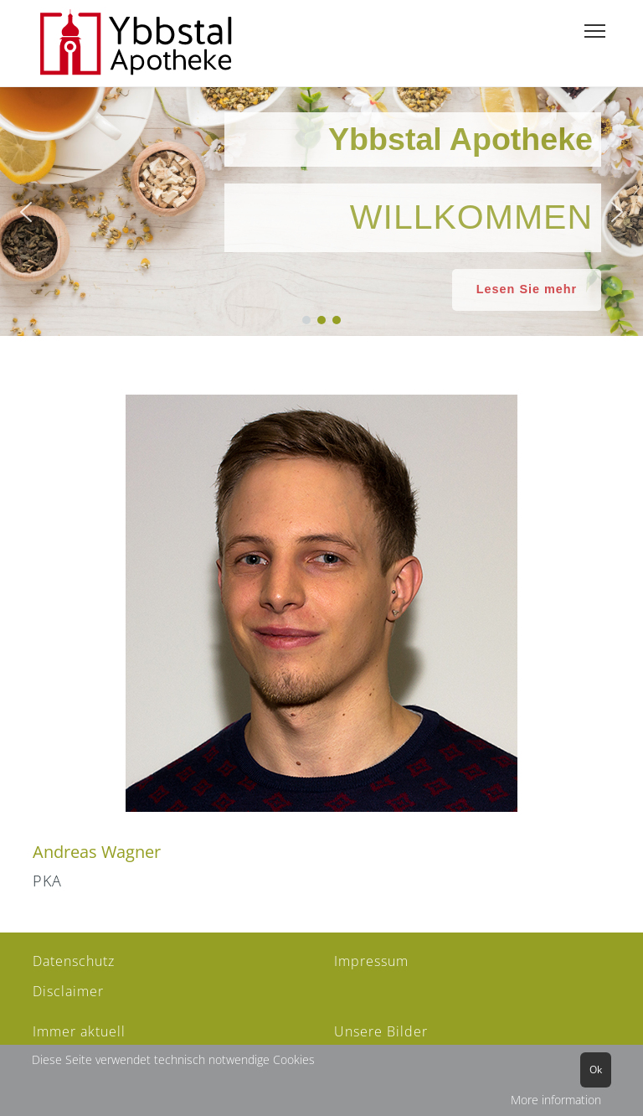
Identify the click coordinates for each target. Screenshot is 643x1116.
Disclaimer (68, 991)
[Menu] (594, 31)
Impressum (371, 961)
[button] (26, 212)
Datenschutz (74, 961)
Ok (595, 1069)
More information (556, 1100)
